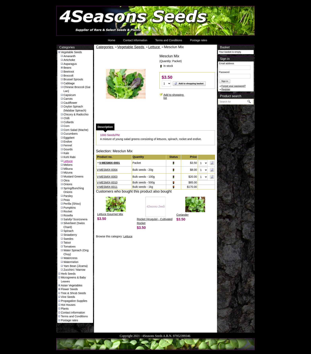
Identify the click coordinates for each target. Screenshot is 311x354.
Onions (67, 184)
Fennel (67, 145)
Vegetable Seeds (71, 52)
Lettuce (68, 161)
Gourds (68, 149)
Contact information (135, 40)
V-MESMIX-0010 (107, 182)
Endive (67, 141)
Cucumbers (70, 133)
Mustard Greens (73, 176)
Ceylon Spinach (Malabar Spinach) (74, 108)
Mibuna (68, 168)
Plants (65, 308)
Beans (67, 67)
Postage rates (198, 40)
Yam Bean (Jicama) (75, 266)
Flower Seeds (69, 289)
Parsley (68, 196)
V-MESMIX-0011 (107, 186)
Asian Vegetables (71, 285)
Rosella (68, 215)
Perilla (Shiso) (72, 203)
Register (225, 89)
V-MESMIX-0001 (109, 162)
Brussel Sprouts (73, 79)
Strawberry (70, 234)
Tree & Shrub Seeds (73, 293)
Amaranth (69, 56)
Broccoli (68, 75)
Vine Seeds (68, 296)
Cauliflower (70, 102)
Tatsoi (67, 242)
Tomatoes (69, 246)
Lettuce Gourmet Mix (110, 214)
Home (111, 40)
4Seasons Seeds (67, 7)
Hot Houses (68, 304)
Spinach (68, 230)
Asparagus (70, 63)
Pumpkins (69, 207)
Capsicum (69, 95)
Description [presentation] (105, 127)
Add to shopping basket (188, 83)
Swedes (68, 238)
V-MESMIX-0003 (107, 176)
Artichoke (69, 59)
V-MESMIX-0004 (107, 169)
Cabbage (69, 83)
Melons (67, 164)
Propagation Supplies (74, 300)
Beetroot (68, 71)
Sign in (224, 81)
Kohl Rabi (69, 157)
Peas (66, 199)
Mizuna (67, 172)
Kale (66, 153)
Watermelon (70, 262)
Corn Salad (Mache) (75, 129)
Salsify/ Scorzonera (75, 219)
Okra (66, 180)
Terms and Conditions (168, 40)
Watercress (70, 258)
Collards (68, 122)
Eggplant (68, 137)
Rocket (67, 211)
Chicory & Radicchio (75, 114)
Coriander (182, 214)
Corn (66, 126)
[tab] (105, 127)
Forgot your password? (233, 86)
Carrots (68, 98)
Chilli (66, 118)
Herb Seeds (68, 273)
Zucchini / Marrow (74, 269)
